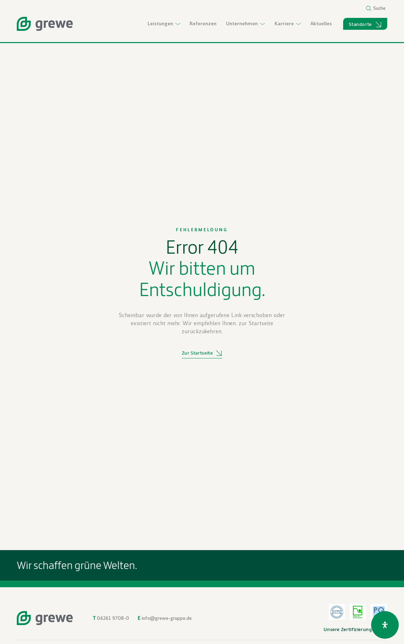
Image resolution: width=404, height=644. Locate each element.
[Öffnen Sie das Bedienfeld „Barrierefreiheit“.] (385, 625)
